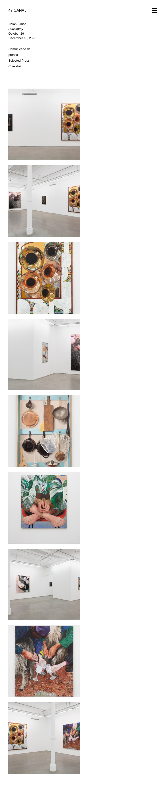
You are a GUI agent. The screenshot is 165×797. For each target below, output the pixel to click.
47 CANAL (17, 10)
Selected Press (19, 60)
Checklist (14, 66)
